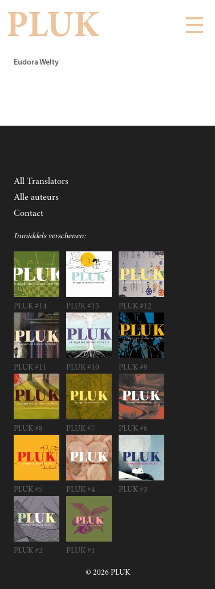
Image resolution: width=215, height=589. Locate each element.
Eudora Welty (36, 62)
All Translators (41, 181)
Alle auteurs (36, 197)
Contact (28, 213)
